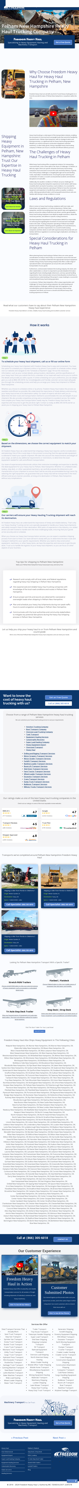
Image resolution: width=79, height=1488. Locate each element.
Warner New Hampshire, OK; (40, 1045)
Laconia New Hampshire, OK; (16, 1151)
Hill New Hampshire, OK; (63, 1139)
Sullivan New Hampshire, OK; (63, 1072)
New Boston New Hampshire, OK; (27, 1102)
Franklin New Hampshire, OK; (14, 1156)
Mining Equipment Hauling (39, 1375)
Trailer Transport (39, 1329)
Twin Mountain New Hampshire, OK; (39, 1080)
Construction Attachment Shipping (66, 1366)
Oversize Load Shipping (39, 1354)
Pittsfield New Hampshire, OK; (16, 1090)
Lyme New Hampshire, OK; (14, 1127)
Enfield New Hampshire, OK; (17, 1183)
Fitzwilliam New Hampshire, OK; (17, 1188)
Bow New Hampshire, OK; (39, 1223)
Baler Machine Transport (13, 1375)
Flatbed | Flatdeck (59, 980)
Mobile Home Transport (39, 1367)
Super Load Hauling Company (37, 742)
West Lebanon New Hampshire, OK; (54, 1050)
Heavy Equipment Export (36, 744)
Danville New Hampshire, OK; (39, 1174)
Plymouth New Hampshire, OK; (15, 1092)
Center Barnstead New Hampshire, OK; (25, 1196)
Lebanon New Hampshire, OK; (62, 1151)
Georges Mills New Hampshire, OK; (62, 1156)
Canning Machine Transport (13, 1367)
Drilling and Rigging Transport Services (39, 753)
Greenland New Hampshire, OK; (39, 1164)
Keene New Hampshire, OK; (40, 1149)
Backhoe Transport (65, 1388)
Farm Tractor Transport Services (37, 771)
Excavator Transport (66, 1339)
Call (58, 703)
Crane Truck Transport (13, 1347)
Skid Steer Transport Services (36, 769)
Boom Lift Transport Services (35, 766)
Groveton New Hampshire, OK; (15, 1166)
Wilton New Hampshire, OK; (15, 1058)
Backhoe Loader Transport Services (38, 763)
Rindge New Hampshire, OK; (15, 1095)
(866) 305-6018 (27, 904)
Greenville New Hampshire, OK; (64, 1164)
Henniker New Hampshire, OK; (41, 1139)
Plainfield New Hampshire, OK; (39, 1090)
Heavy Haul (30, 750)
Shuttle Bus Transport (13, 1362)
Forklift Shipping (65, 1331)
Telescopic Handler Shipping (39, 1334)
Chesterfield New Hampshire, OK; (64, 1203)
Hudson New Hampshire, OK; (62, 1144)
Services (28, 6)
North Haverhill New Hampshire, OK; (54, 1114)
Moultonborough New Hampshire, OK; (28, 1100)
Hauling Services (7, 1473)
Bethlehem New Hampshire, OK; (63, 1220)
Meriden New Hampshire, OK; (39, 1132)
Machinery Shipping (39, 1380)
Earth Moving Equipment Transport (65, 1343)
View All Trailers (39, 1031)
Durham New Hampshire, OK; (27, 1178)
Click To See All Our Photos (59, 1313)
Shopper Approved (10, 835)
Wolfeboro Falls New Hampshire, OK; (27, 1063)
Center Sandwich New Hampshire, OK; (25, 1201)
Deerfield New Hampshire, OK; (62, 1174)
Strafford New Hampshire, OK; (16, 1072)
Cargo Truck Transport (13, 1354)
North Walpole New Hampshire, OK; (24, 1119)
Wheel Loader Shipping (13, 1380)
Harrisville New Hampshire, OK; (64, 1137)
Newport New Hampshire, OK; (25, 1112)
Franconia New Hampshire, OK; (65, 1154)
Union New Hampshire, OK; (63, 1080)
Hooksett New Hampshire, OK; (38, 1144)
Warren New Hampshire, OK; (62, 1045)
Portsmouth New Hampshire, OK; (39, 1092)
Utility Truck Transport (13, 1352)
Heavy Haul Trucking (39, 1388)
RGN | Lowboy (32, 1455)
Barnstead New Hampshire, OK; (38, 1215)
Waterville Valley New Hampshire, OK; (28, 1048)
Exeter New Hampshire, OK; (37, 1186)
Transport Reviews (10, 823)
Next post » (59, 1437)
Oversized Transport (34, 747)
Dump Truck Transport (13, 1342)
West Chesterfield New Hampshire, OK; (26, 1050)
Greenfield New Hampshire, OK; (15, 1164)
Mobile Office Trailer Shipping (39, 1365)
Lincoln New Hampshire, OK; (17, 1122)
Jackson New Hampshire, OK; (17, 1146)
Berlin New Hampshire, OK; (40, 1220)
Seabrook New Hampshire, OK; (65, 1068)
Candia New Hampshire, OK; (27, 1193)
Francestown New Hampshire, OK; (39, 1154)
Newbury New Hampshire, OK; (14, 1109)
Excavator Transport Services (36, 776)
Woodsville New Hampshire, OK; (16, 1065)
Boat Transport (66, 1385)
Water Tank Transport (13, 1383)
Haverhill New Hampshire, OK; (18, 1139)
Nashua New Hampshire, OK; (54, 1100)
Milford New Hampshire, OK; (39, 1134)
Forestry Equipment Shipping (66, 1334)
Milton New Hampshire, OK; (61, 1134)
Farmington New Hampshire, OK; (60, 1186)
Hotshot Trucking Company (37, 726)
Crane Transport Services (34, 779)
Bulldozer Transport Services (35, 784)
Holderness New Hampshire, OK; (63, 1142)
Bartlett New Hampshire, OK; (16, 1218)
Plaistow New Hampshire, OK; (63, 1090)
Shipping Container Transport (39, 1343)
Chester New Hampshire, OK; (40, 1203)
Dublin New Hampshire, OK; (60, 1176)
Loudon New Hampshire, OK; (64, 1124)
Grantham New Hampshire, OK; (62, 1161)
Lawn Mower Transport (39, 1385)
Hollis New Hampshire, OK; (16, 1144)
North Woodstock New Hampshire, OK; (53, 1119)
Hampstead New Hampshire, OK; (39, 1166)
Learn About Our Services (13, 206)
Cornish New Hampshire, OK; (64, 1171)
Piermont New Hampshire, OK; (17, 1087)
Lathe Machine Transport (13, 1372)
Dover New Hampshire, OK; (39, 1176)
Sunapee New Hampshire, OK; (16, 1075)
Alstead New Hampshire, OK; (41, 1208)
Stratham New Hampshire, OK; (40, 1072)
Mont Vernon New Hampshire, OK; (60, 1097)
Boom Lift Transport (66, 1382)
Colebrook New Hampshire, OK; (64, 1206)
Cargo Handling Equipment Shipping (65, 1376)
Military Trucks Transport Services (38, 787)
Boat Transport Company (36, 729)
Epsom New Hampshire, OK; (61, 1183)
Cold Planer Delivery (66, 1372)
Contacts (57, 6)
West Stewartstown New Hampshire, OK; (25, 1053)
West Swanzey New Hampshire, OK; (55, 1053)
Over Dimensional (7, 1451)
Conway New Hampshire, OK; (41, 1171)
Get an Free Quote (58, 697)
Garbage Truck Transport (13, 1365)
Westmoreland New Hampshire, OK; (16, 1055)
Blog (29, 1469)
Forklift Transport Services (35, 761)
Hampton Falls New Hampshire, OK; (16, 1169)
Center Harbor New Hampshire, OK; (25, 1198)
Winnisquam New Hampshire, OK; (27, 1060)
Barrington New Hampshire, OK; (63, 1215)
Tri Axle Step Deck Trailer (19, 1011)
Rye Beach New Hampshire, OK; (41, 1065)
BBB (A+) (6, 811)
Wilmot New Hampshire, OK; (65, 1055)
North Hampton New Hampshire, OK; (25, 1114)
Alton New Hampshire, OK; (62, 1208)
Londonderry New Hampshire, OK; (40, 1124)
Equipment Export (7, 1455)
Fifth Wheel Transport (65, 1337)
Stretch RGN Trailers (20, 982)
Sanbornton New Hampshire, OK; (14, 1068)
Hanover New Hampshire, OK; (64, 1169)
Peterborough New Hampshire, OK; (62, 1085)
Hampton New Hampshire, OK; (64, 1166)
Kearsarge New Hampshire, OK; (17, 1149)
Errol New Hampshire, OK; (16, 1186)
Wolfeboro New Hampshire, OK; (52, 1060)
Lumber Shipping (39, 1382)
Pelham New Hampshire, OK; (37, 1085)
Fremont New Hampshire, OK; (37, 1156)
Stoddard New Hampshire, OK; (64, 1070)
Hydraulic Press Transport (13, 1357)
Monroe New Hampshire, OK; (40, 1137)
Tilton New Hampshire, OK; (63, 1077)
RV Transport (39, 1347)
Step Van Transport (13, 1336)
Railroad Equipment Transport (39, 1350)
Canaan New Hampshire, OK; (63, 1191)
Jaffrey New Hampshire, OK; (39, 1146)
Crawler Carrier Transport (66, 1354)
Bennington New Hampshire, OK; (16, 1220)
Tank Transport (32, 734)
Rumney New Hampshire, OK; (16, 1097)
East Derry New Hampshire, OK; (51, 1178)
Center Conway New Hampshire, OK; (55, 1196)
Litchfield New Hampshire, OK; (61, 1122)
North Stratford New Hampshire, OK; (52, 1117)
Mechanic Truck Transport (13, 1349)
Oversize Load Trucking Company (39, 732)
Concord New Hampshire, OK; (18, 1208)
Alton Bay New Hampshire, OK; (16, 1211)
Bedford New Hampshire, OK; (39, 1218)
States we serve (7, 1469)
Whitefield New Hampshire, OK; (42, 1055)
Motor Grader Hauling (39, 1362)
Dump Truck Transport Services (36, 781)
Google (45, 811)
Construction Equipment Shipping (65, 1361)
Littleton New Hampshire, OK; (14, 1124)
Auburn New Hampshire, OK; (15, 1215)
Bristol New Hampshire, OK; (63, 1188)
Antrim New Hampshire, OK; (16, 1213)
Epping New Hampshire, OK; (39, 1183)
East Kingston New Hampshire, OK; (54, 1181)
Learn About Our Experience (13, 230)
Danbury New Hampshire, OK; (16, 1174)
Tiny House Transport (39, 1331)
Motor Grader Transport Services (37, 758)
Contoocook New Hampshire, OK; (17, 1171)
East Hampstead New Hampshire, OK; (26, 1181)
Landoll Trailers (32, 1466)
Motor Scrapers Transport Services (38, 756)
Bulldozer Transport (66, 1380)
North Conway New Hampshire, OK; (51, 1112)
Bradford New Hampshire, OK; (41, 1188)
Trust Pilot (46, 823)
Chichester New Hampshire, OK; (15, 1206)
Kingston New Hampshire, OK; (62, 1149)
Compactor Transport (65, 1370)
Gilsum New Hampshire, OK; (38, 1159)
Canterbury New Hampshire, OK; (50, 1193)
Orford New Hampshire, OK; (65, 1082)
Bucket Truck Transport (13, 1344)
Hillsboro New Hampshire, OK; (15, 1142)
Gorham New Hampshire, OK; (16, 1161)
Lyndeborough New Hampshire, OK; (38, 1127)
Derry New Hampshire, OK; (18, 1176)
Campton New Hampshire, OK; (40, 1191)
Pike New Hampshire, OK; (39, 1087)
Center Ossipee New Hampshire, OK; (53, 1198)
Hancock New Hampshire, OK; (41, 1169)
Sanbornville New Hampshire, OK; (40, 1068)
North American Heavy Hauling (39, 1358)
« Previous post (19, 1437)
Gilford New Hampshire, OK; (16, 1159)
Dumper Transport (65, 1347)
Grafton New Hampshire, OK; (39, 1161)
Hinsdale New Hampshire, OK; (38, 1142)
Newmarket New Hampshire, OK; (63, 1109)
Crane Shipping (66, 1357)
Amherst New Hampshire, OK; (40, 1211)
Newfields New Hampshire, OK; (38, 1109)
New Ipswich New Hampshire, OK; (26, 1107)
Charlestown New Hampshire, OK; (15, 1203)
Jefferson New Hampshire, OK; (61, 1146)
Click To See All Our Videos (20, 1304)
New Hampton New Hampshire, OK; (53, 1105)
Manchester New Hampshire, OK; (15, 1129)
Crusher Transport (65, 1349)
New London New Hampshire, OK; (53, 1107)
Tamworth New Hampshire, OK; (18, 1077)
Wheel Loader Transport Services (37, 774)
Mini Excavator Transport (13, 1360)
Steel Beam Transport (13, 1370)
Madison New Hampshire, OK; (63, 1127)
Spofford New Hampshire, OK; (41, 1070)
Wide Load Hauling (13, 1378)
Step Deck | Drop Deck (59, 1009)
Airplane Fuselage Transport (66, 1390)
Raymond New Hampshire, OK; (64, 1092)
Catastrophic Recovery (35, 739)
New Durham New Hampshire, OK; (25, 1105)
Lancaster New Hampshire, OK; (39, 1151)
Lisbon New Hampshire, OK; (39, 1122)
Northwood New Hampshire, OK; (15, 1082)
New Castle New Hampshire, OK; (52, 1102)
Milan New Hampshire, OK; (17, 1134)
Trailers (48, 6)
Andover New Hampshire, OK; (63, 1211)
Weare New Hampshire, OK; (54, 1048)
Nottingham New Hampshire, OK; (41, 1082)
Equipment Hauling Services (37, 737)
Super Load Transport (39, 1337)
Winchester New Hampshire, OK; (38, 1058)
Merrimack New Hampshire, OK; (63, 1132)
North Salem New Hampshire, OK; (25, 1117)
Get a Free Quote (63, 42)
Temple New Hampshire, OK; (41, 1077)
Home (10, 6)
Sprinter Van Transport (13, 1339)
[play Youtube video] (53, 113)
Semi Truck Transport (13, 1334)
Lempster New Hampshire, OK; (14, 1154)
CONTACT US (63, 1239)
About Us (19, 6)
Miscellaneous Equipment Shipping (39, 1371)
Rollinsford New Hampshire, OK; (62, 1095)
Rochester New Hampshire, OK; (38, 1095)
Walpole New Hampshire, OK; (17, 1045)
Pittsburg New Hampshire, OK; (61, 1087)
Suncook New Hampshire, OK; (39, 1075)
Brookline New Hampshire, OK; (16, 1191)
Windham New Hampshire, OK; (63, 1058)
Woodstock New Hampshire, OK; (53, 1063)
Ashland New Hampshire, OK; (38, 1213)
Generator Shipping (65, 1329)
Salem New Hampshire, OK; (64, 1065)
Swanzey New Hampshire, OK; (62, 1075)
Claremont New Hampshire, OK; (39, 1206)
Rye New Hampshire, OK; (37, 1097)
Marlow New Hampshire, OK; (66, 1129)
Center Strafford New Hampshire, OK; (54, 1201)
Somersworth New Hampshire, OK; (16, 1070)
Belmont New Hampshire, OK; (62, 1218)
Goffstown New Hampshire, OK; (61, 1159)
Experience (38, 6)
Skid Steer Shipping (39, 1339)
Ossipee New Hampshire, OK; (14, 1085)
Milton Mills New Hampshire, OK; (16, 1137)
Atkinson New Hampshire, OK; (61, 1213)
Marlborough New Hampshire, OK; (41, 1129)
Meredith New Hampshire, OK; (15, 1132)
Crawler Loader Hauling (66, 1352)
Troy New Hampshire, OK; (15, 1080)
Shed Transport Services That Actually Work (13, 1330)
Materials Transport (39, 1377)
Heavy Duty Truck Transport (39, 1390)
